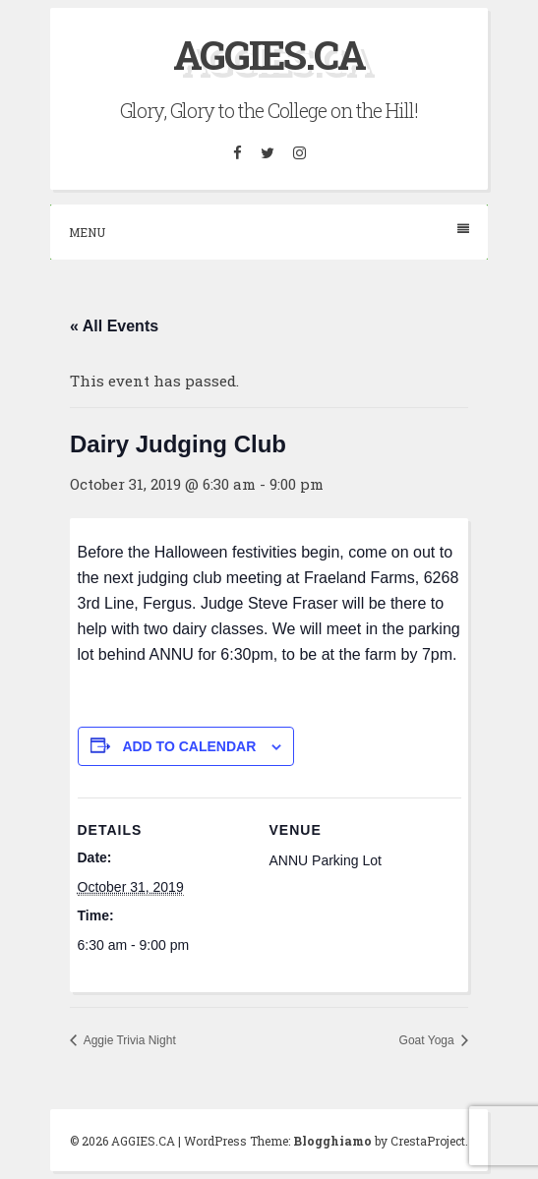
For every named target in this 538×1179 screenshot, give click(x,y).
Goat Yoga (428, 1040)
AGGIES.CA (269, 55)
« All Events (114, 326)
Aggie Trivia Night (128, 1040)
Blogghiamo (332, 1141)
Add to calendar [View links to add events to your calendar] (189, 746)
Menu (269, 231)
